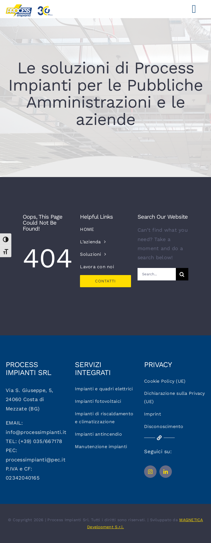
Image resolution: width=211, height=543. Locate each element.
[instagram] (150, 471)
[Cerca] (182, 274)
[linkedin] (165, 471)
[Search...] (157, 274)
